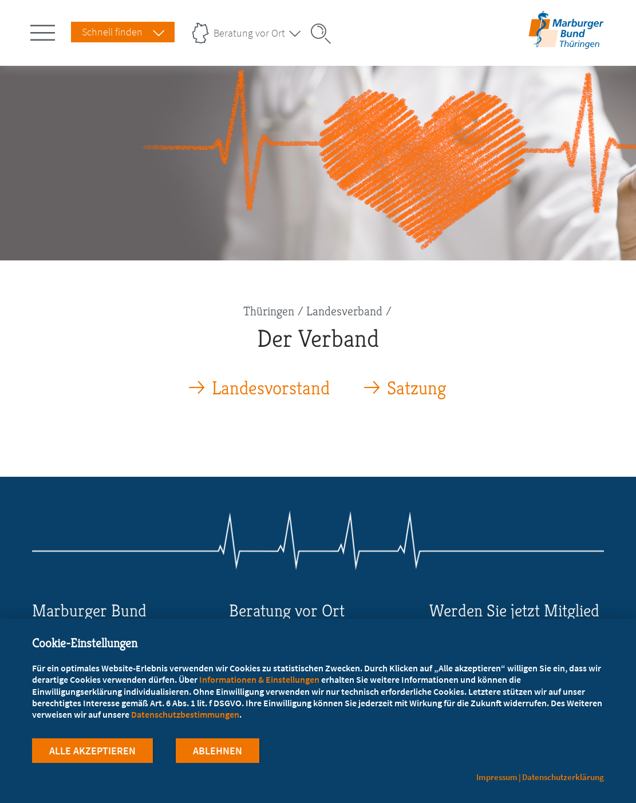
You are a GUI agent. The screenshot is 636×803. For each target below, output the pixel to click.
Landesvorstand (271, 388)
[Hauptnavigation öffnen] (44, 30)
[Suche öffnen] (324, 33)
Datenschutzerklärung (563, 777)
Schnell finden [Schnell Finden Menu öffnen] (112, 31)
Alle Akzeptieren (92, 750)
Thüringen (268, 311)
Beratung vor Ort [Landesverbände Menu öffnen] (249, 32)
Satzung (417, 388)
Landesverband (344, 311)
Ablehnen (217, 750)
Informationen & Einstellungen (259, 679)
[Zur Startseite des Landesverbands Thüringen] (564, 41)
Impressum (497, 777)
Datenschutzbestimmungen (185, 714)
